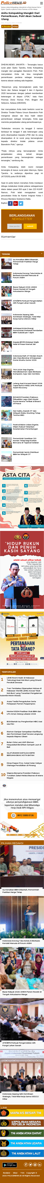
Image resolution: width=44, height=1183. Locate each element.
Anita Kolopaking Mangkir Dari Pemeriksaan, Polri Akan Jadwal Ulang (21, 16)
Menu (41, 3)
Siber (15, 1173)
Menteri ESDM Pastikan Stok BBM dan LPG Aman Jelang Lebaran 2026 (24, 712)
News (35, 9)
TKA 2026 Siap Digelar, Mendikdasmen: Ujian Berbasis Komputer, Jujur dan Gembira (27, 371)
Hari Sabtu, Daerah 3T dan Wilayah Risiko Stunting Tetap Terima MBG (26, 413)
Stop (15, 26)
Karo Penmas (23, 9)
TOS (22, 1173)
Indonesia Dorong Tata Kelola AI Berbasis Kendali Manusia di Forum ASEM (27, 275)
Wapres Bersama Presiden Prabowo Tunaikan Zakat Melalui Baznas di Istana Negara (25, 775)
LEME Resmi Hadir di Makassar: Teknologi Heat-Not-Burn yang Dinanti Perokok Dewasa (24, 680)
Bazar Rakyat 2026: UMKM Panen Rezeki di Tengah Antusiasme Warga (25, 289)
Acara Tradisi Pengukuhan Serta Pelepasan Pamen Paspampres (21, 702)
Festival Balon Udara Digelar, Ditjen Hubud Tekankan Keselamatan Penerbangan (26, 427)
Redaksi (6, 1173)
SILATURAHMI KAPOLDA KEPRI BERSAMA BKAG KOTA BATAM (21, 754)
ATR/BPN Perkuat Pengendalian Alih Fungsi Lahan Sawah (27, 302)
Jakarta (14, 9)
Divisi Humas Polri (34, 7)
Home (3, 7)
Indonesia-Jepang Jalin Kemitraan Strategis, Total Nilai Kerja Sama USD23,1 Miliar (27, 316)
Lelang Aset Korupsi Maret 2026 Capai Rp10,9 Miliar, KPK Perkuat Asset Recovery (27, 385)
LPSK (30, 9)
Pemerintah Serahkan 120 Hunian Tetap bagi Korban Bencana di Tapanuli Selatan (26, 440)
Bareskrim (23, 7)
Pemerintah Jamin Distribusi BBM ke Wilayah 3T (26, 453)
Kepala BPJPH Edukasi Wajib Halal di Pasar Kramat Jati (26, 343)
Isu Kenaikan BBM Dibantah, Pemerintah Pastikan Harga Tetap (25, 261)
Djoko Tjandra (6, 9)
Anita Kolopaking (12, 7)
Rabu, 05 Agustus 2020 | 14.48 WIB (11, 23)
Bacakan (6, 26)
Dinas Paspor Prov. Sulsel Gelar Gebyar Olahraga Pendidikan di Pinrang (24, 764)
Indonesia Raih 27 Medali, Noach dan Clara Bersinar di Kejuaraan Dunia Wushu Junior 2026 (27, 358)
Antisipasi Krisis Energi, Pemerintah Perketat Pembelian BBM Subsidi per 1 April (27, 330)
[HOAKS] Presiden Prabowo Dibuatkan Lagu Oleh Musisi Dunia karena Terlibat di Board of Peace (27, 400)
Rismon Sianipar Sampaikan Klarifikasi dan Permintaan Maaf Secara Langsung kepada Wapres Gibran (25, 734)
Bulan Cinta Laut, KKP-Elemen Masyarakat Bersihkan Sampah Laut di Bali (24, 744)
